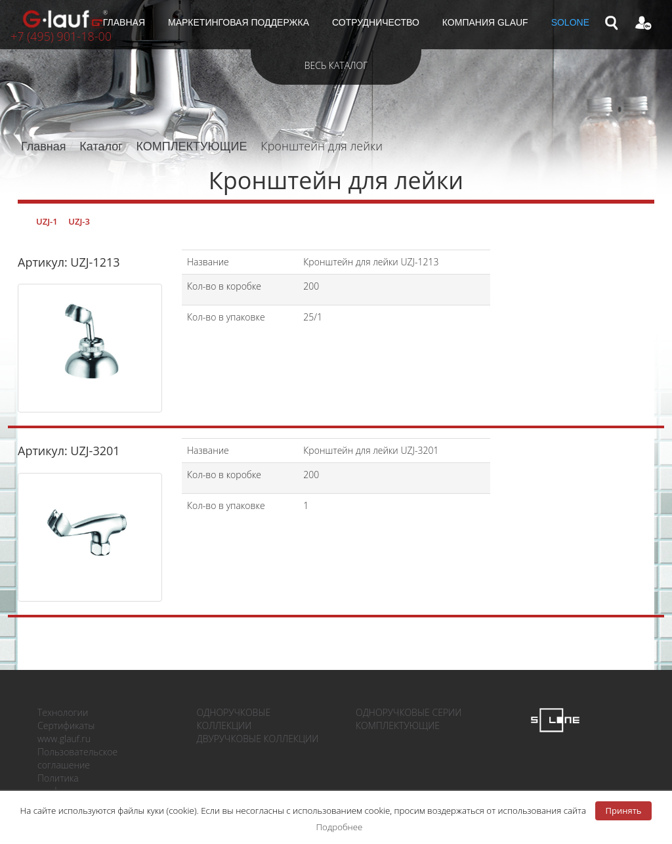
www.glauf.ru (64, 738)
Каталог (100, 146)
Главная (43, 146)
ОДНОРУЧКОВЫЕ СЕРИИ (408, 712)
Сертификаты (65, 725)
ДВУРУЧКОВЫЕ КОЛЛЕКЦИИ (258, 738)
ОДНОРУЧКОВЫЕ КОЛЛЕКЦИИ (234, 719)
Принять (624, 810)
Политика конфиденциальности (84, 784)
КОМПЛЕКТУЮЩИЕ (191, 146)
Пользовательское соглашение (77, 758)
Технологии (62, 712)
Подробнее (339, 827)
